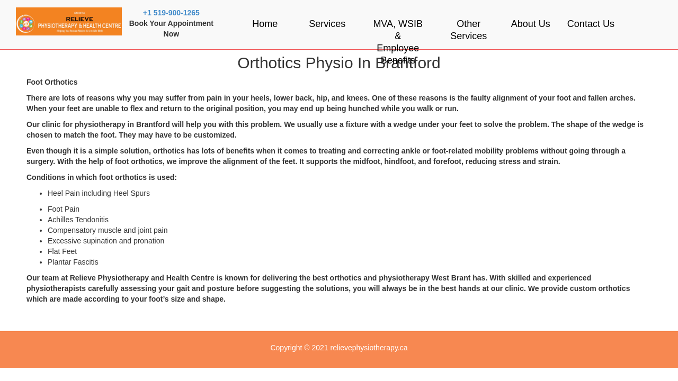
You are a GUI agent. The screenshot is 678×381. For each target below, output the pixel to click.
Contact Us (590, 24)
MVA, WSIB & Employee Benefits (398, 42)
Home (265, 24)
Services (327, 24)
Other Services (468, 30)
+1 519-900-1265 (171, 12)
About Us (530, 24)
